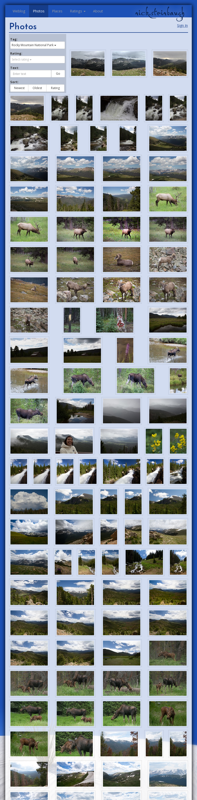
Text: (14, 68)
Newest (19, 88)
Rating (55, 88)
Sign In (182, 25)
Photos (39, 11)
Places (57, 11)
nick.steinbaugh (159, 12)
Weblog (19, 11)
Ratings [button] (78, 11)
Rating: (16, 53)
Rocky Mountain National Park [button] (34, 45)
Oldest (37, 88)
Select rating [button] (22, 59)
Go (58, 73)
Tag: (14, 39)
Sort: (14, 82)
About (98, 11)
